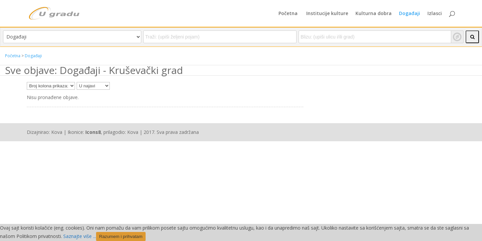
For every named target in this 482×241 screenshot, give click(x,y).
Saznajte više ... (79, 236)
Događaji (409, 13)
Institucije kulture (327, 13)
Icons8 (93, 132)
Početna (288, 13)
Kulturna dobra (373, 13)
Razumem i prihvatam (121, 236)
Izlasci (434, 13)
